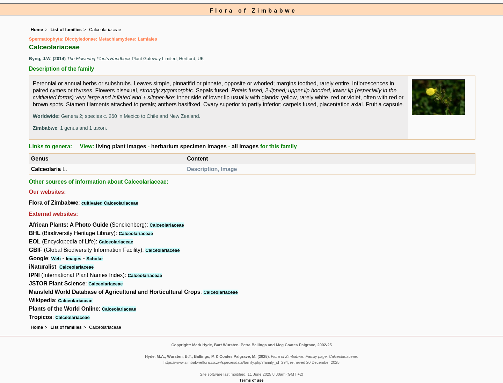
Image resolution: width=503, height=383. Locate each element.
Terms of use (252, 380)
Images (73, 258)
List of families (66, 29)
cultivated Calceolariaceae (109, 203)
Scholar (94, 258)
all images (245, 146)
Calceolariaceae (167, 225)
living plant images (121, 146)
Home (37, 29)
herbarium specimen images (189, 146)
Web (56, 258)
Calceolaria (46, 169)
